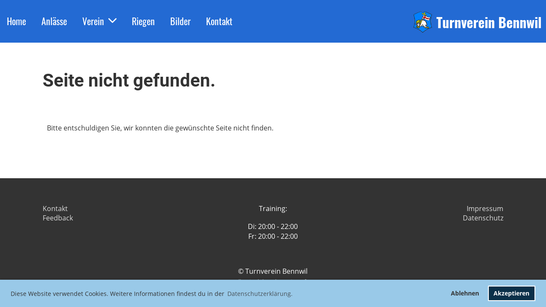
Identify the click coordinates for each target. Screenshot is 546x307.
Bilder (180, 21)
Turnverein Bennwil (489, 22)
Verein (99, 21)
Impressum (485, 208)
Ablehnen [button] (465, 293)
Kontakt (219, 21)
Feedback (58, 218)
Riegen (143, 21)
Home (16, 21)
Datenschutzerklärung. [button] (260, 294)
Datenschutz (483, 218)
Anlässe (54, 21)
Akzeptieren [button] (511, 293)
